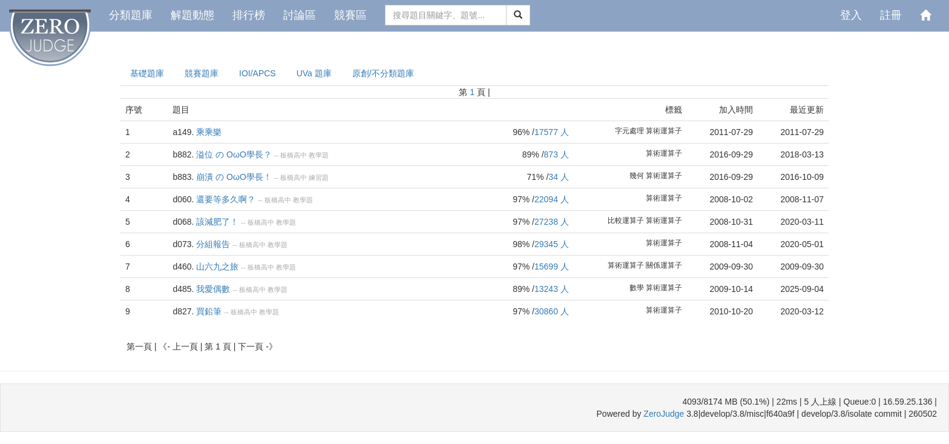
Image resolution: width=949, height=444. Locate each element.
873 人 (556, 154)
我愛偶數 (213, 289)
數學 (636, 287)
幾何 (636, 175)
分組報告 (213, 244)
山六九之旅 (217, 266)
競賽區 (350, 15)
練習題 (319, 177)
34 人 (558, 177)
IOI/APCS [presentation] (257, 73)
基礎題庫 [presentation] (147, 73)
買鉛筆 (209, 311)
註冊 (891, 15)
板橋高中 (293, 155)
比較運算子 (626, 220)
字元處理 (629, 131)
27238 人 (551, 222)
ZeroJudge (663, 414)
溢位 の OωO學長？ (234, 154)
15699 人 (551, 266)
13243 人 (551, 289)
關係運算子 (664, 265)
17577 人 (551, 132)
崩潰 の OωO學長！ (234, 177)
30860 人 (551, 311)
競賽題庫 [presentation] (201, 73)
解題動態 (192, 15)
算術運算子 (664, 131)
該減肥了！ (217, 222)
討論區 (299, 15)
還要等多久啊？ (225, 199)
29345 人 (551, 244)
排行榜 (248, 15)
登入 (851, 15)
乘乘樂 (209, 132)
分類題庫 (131, 15)
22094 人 (551, 199)
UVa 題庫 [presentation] (314, 73)
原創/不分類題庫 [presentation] (383, 73)
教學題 (319, 155)
